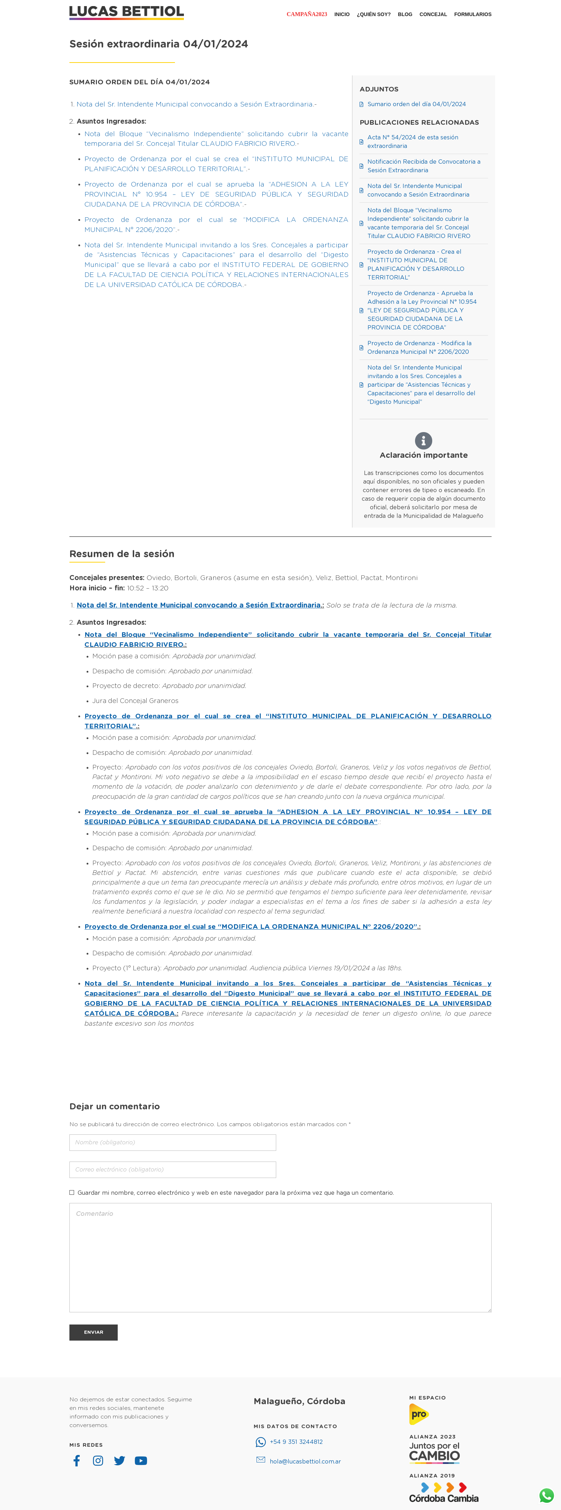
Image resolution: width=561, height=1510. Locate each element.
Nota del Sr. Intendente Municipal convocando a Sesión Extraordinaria (195, 104)
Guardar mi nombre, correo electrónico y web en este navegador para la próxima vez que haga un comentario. (236, 1193)
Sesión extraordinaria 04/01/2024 (158, 44)
